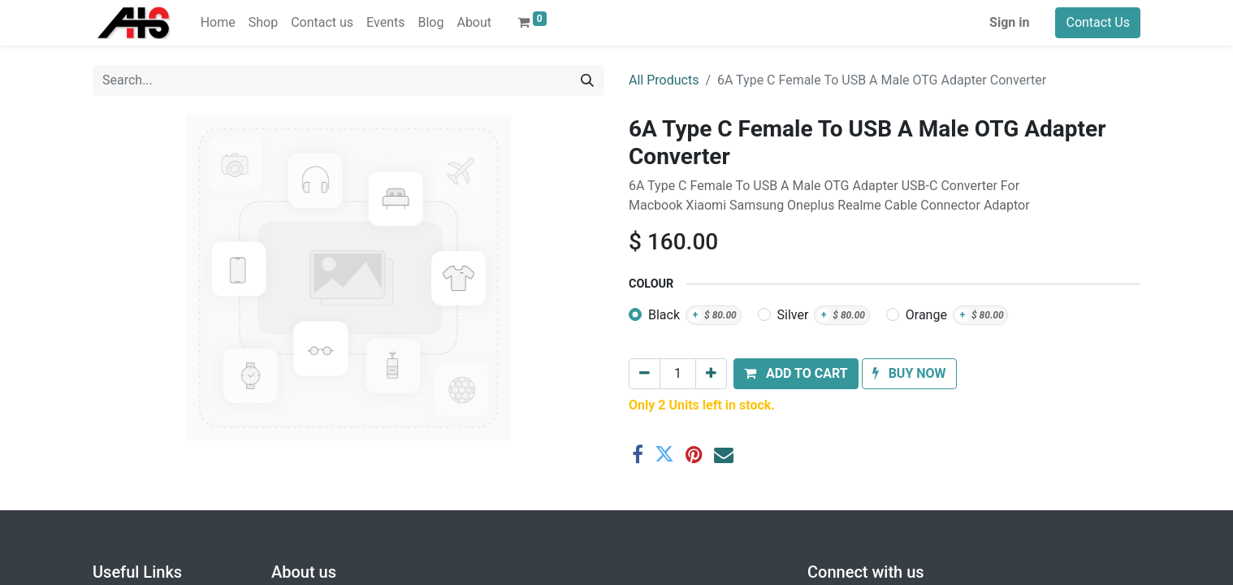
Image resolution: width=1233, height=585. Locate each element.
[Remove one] (644, 373)
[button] (796, 373)
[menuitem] (218, 22)
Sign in (1009, 22)
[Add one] (711, 373)
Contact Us (1098, 22)
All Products (664, 80)
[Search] (587, 80)
